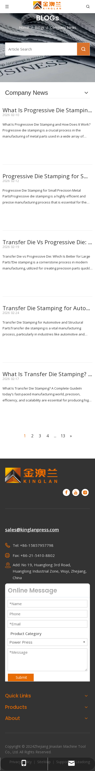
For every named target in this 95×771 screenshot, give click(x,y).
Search (83, 49)
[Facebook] (66, 492)
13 (63, 436)
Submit (21, 677)
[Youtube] (75, 492)
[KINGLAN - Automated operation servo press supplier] (31, 475)
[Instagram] (85, 492)
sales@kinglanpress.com (32, 530)
